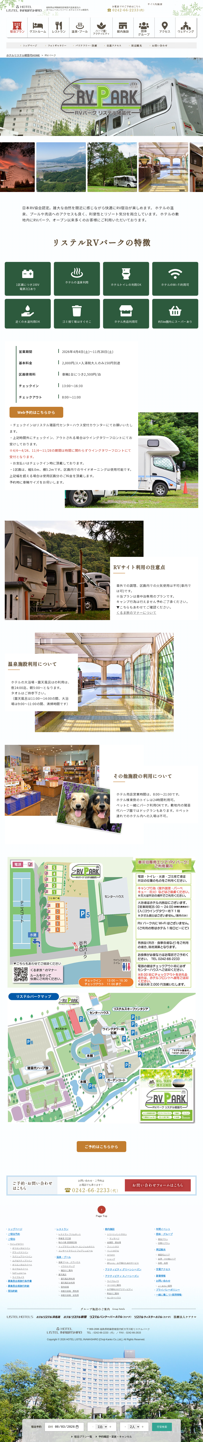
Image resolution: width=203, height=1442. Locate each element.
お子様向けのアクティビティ (120, 1289)
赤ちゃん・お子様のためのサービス (123, 1263)
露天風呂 (62, 1274)
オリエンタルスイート (22, 1265)
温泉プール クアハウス (69, 1262)
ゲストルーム (38, 27)
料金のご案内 (113, 1293)
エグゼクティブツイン (22, 1261)
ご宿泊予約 (14, 1234)
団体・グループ (164, 1234)
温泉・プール (80, 27)
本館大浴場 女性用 (70, 1295)
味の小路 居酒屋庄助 (67, 1242)
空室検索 (162, 1426)
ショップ (111, 1259)
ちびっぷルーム (19, 1273)
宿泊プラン (17, 27)
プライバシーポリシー (168, 1289)
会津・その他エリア (167, 1259)
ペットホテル (113, 1251)
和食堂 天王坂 (64, 1238)
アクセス (164, 27)
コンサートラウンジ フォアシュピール (75, 1251)
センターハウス (114, 1298)
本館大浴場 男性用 (70, 1291)
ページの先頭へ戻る (101, 1212)
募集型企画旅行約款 (18, 1286)
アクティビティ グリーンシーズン (123, 1269)
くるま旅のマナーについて (136, 612)
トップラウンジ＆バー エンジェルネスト (76, 1246)
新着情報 (161, 1275)
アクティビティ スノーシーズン (122, 1276)
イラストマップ (68, 1266)
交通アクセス (163, 1269)
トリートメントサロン (117, 1234)
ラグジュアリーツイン (22, 1256)
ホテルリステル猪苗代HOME (23, 55)
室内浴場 (65, 1287)
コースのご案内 (114, 1285)
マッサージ (114, 1238)
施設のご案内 (67, 1270)
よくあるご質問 (165, 1286)
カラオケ (111, 1255)
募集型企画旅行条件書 (20, 1281)
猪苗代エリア (164, 1255)
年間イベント (163, 1229)
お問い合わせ (163, 1280)
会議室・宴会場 (114, 1242)
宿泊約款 (12, 1291)
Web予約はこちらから (36, 412)
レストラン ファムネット (69, 1234)
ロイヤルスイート (20, 1269)
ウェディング (186, 27)
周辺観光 (161, 1249)
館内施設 (123, 27)
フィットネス (113, 1246)
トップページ (15, 1229)
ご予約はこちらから (101, 1146)
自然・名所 (163, 1263)
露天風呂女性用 (68, 1283)
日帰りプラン (164, 1243)
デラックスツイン (20, 1252)
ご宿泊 (11, 1239)
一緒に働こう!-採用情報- (169, 1294)
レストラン (59, 27)
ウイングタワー (17, 1244)
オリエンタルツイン (21, 1248)
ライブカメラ (18, 1277)
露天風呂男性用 (68, 1279)
